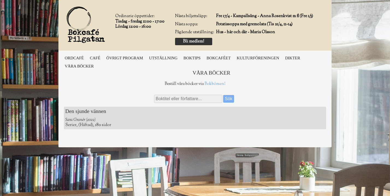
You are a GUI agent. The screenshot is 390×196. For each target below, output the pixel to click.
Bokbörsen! (215, 84)
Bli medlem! (193, 41)
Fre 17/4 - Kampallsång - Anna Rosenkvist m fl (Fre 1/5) (264, 16)
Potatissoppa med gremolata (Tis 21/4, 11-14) (254, 24)
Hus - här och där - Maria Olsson (245, 32)
